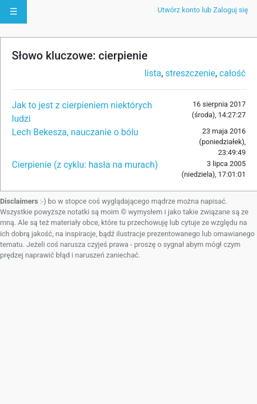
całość (232, 73)
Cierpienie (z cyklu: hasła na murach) (85, 164)
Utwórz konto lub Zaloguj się (203, 10)
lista (152, 73)
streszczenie (190, 73)
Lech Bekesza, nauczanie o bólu (75, 132)
